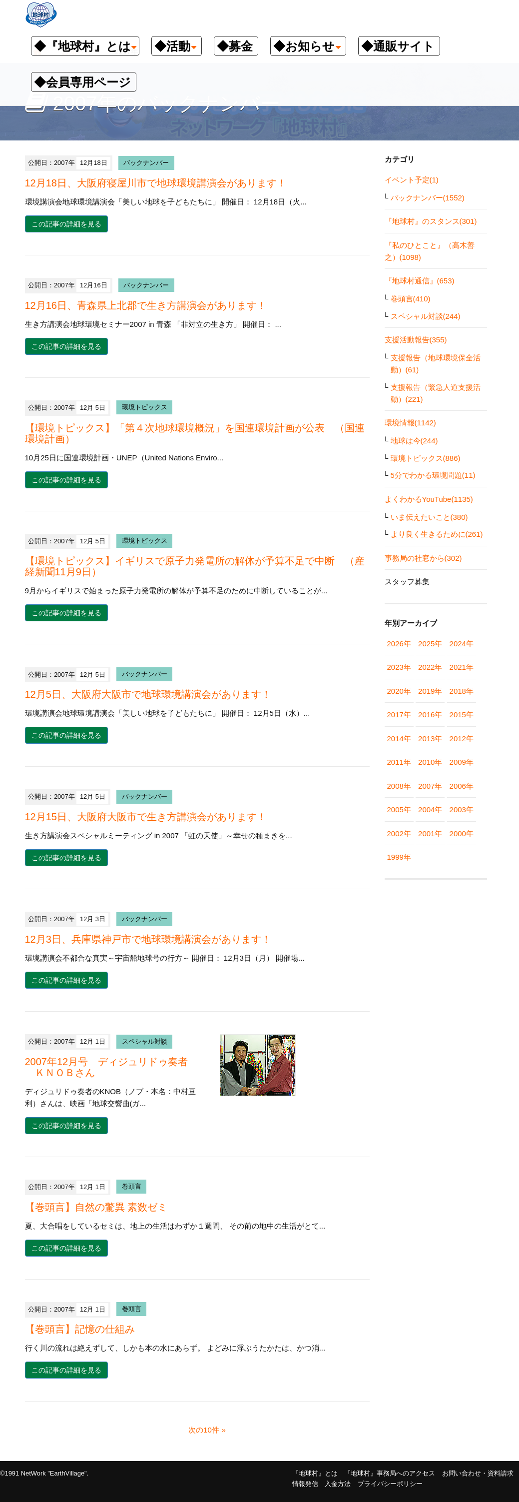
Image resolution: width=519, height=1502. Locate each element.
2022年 (430, 667)
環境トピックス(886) (426, 458)
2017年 (399, 714)
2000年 (462, 833)
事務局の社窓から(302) (423, 558)
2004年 (430, 809)
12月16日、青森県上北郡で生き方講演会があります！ (146, 305)
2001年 (430, 833)
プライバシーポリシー (390, 1484)
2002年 (399, 833)
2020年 (399, 691)
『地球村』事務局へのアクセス (389, 1473)
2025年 (430, 643)
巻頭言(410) (411, 298)
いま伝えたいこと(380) (429, 517)
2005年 (399, 809)
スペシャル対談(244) (426, 316)
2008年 (399, 786)
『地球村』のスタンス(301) (431, 221)
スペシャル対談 (144, 1041)
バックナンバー (146, 162)
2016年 (430, 714)
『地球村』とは (315, 1473)
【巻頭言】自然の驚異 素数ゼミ (96, 1207)
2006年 (462, 786)
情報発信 (305, 1484)
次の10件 (203, 1430)
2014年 (399, 738)
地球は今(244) (414, 440)
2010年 (430, 762)
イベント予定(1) (412, 179)
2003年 (462, 809)
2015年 (462, 714)
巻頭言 (131, 1187)
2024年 (462, 643)
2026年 (399, 643)
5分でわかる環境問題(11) (433, 475)
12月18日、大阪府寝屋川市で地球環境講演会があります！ (156, 182)
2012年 (462, 738)
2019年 (430, 691)
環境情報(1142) (410, 422)
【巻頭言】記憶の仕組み (80, 1329)
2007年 (430, 786)
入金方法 (338, 1484)
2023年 (399, 667)
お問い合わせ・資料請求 (478, 1473)
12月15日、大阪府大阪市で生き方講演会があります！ (146, 816)
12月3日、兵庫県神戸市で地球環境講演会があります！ (148, 939)
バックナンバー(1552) (428, 197)
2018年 (462, 691)
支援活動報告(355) (416, 339)
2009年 (462, 762)
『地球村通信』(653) (420, 280)
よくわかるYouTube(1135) (429, 499)
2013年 (430, 738)
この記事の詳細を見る (66, 224)
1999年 (399, 857)
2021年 (462, 667)
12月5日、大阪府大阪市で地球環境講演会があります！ (148, 694)
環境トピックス (144, 407)
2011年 (399, 762)
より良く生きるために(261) (437, 534)
